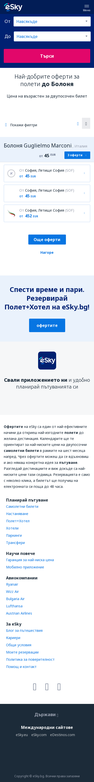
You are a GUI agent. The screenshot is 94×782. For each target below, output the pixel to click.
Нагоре (47, 252)
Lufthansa (14, 606)
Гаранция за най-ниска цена (30, 559)
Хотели (12, 528)
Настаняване (17, 513)
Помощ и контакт (21, 666)
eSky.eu (22, 734)
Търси (47, 56)
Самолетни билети (22, 506)
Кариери (13, 637)
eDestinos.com (62, 734)
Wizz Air (12, 591)
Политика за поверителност (30, 659)
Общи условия (18, 645)
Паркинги (14, 535)
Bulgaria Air (15, 598)
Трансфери (15, 542)
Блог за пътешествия (24, 630)
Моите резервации (22, 652)
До (8, 36)
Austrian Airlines (19, 613)
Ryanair (12, 584)
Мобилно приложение (25, 567)
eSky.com (39, 734)
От (8, 21)
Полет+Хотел (18, 521)
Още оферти (47, 239)
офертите (47, 325)
